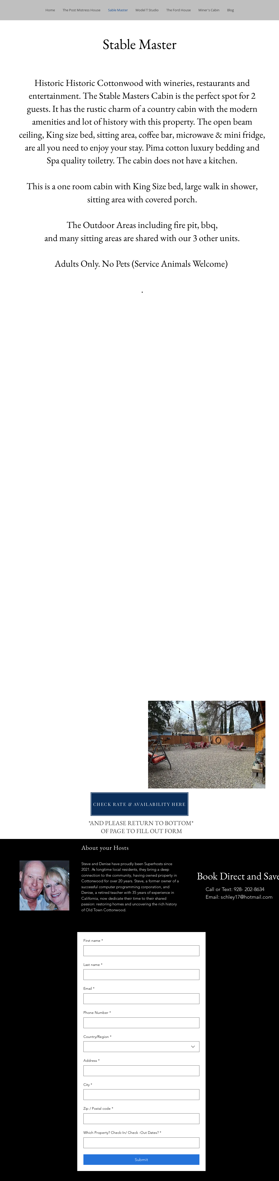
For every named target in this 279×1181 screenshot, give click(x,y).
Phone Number (97, 1012)
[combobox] (141, 1047)
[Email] (140, 999)
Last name (92, 964)
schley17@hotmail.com (247, 897)
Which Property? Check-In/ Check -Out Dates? (122, 1132)
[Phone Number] (140, 1023)
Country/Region (97, 1036)
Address (91, 1060)
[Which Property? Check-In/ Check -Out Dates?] (140, 1143)
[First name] (140, 951)
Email (88, 988)
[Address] (140, 1071)
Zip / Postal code (98, 1108)
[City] (140, 1094)
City (87, 1084)
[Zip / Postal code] (140, 1119)
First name (93, 940)
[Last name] (140, 974)
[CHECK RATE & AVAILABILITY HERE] (139, 804)
